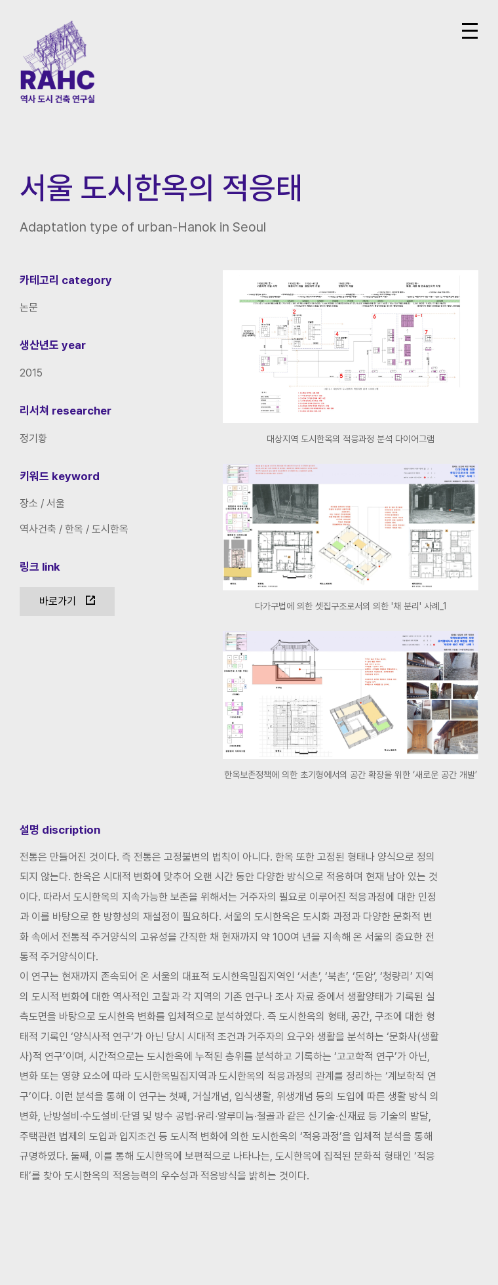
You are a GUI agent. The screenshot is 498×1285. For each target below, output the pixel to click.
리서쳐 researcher (65, 410)
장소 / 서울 (42, 503)
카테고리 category (66, 280)
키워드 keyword (60, 476)
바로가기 (57, 601)
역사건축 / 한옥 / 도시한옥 (74, 529)
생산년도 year (53, 345)
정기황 (33, 438)
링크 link (40, 566)
